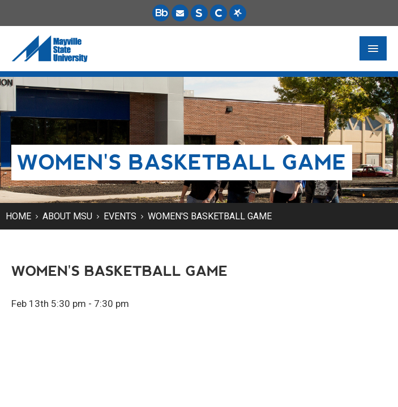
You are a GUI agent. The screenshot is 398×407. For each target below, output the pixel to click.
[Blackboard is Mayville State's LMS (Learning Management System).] (160, 13)
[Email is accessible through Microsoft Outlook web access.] (180, 13)
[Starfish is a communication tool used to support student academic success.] (237, 13)
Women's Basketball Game (210, 216)
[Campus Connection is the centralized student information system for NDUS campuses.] (218, 13)
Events (120, 216)
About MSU (67, 216)
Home (18, 216)
